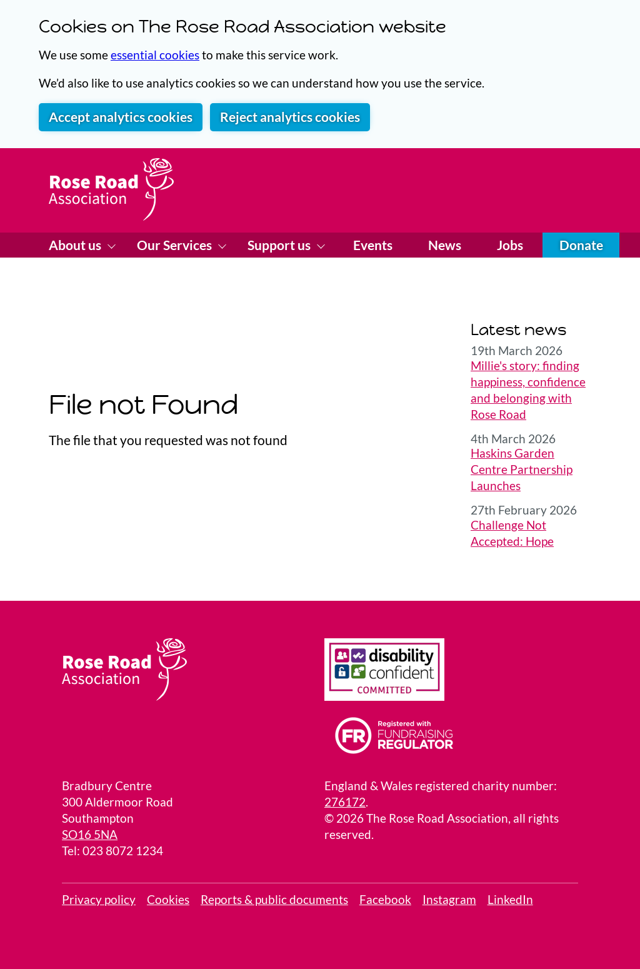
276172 (345, 802)
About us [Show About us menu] (76, 245)
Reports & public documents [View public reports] (274, 899)
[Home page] (111, 189)
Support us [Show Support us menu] (280, 245)
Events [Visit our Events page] (372, 245)
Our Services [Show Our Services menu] (175, 245)
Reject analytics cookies (290, 117)
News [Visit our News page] (444, 245)
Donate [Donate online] (581, 245)
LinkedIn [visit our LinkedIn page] (510, 899)
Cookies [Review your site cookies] (168, 899)
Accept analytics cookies (120, 117)
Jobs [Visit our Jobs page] (510, 245)
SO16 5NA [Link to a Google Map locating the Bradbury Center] (90, 834)
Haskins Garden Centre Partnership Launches (521, 469)
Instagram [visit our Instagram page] (449, 899)
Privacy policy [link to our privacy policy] (99, 899)
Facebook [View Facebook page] (385, 899)
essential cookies (155, 55)
